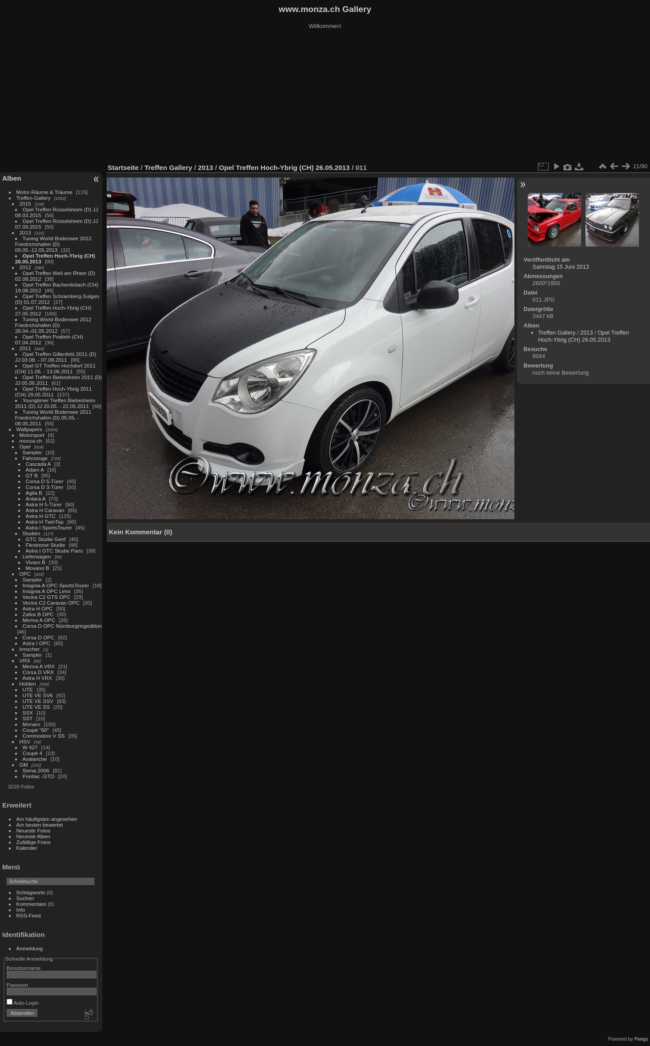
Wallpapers (29, 429)
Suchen (25, 898)
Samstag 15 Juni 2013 (561, 266)
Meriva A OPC (39, 620)
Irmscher (30, 649)
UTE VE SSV (38, 701)
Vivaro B (35, 562)
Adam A (35, 470)
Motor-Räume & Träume (44, 192)
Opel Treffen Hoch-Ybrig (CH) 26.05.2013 (285, 167)
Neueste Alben (33, 836)
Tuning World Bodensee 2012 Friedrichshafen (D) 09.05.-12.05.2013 (53, 244)
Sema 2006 (36, 770)
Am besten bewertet (39, 825)
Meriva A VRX (39, 666)
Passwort (17, 985)
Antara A (35, 498)
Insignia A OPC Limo (47, 591)
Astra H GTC (41, 516)
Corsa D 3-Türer (45, 487)
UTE (28, 689)
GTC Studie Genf (46, 539)
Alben (11, 178)
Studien (31, 533)
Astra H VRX (37, 678)
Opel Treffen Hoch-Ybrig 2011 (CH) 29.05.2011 (53, 391)
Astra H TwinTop (45, 522)
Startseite (123, 167)
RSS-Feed (28, 915)
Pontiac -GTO (39, 776)
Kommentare (31, 904)
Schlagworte (30, 892)
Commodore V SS (44, 736)
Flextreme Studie (45, 545)
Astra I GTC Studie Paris (54, 550)
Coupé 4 (32, 753)
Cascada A (38, 464)
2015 (25, 203)
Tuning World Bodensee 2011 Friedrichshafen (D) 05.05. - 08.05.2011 (53, 417)
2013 (25, 232)
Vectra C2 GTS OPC (47, 597)
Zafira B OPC (38, 614)
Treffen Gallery (33, 198)
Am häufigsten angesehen (46, 819)
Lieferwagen (37, 556)
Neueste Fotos (33, 830)
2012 (25, 267)
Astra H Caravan (45, 510)
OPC (25, 574)
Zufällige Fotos (33, 842)
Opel (25, 446)
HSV (25, 741)
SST (28, 718)
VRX (25, 660)
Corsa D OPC (39, 637)
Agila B (34, 493)
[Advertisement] (325, 97)
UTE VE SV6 (38, 695)
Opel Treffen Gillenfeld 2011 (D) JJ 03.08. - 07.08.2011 (55, 357)
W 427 (30, 747)
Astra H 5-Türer (44, 504)
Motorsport (32, 435)
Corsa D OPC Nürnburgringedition (62, 626)
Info (20, 910)
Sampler (32, 452)
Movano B (37, 568)
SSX (28, 712)
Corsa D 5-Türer (45, 481)
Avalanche (35, 759)
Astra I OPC (37, 643)
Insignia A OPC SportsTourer (56, 585)
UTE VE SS (36, 707)
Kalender (26, 848)
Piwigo (641, 1039)
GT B (32, 475)
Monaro (31, 724)
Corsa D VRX (38, 672)
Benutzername (24, 968)
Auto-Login (23, 1003)
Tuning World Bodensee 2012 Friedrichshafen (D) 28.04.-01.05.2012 (53, 325)
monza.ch (31, 441)
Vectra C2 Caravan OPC (51, 603)
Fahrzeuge (35, 458)
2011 (25, 348)
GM (24, 764)
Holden (28, 684)
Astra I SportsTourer (49, 527)
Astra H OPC (38, 608)
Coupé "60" (36, 730)
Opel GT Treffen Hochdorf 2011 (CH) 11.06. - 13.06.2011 (55, 368)
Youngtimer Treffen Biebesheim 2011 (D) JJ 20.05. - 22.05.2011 (55, 403)
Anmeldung (29, 948)
